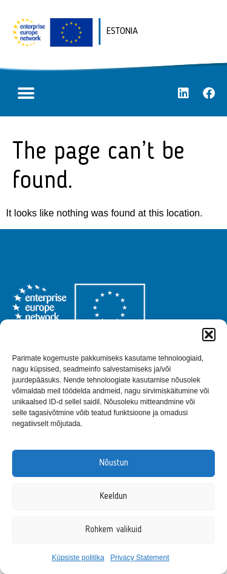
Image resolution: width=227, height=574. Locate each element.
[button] (209, 335)
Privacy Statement (139, 557)
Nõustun (113, 463)
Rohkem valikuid (113, 530)
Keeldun (113, 496)
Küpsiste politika (77, 557)
